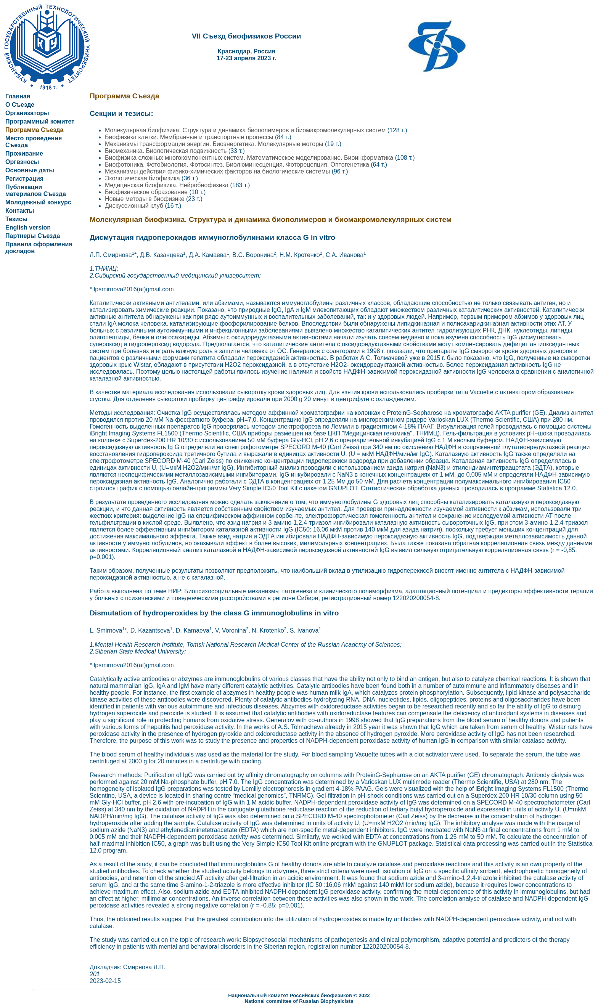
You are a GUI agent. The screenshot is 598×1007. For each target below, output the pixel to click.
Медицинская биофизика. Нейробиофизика (167, 185)
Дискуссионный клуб (135, 205)
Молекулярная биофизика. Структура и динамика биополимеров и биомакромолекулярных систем (246, 130)
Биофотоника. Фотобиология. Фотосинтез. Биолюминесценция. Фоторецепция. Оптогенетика (238, 164)
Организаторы (27, 113)
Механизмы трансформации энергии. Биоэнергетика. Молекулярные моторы (215, 144)
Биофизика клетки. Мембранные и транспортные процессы (190, 137)
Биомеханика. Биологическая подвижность (166, 151)
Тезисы (16, 219)
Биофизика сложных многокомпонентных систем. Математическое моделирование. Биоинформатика (250, 157)
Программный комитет (39, 121)
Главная (17, 96)
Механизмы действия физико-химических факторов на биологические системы (218, 171)
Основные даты (29, 170)
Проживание (24, 153)
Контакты (19, 210)
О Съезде (19, 104)
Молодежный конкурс (38, 202)
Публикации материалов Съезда (35, 190)
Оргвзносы (22, 162)
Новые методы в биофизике (145, 199)
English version (28, 227)
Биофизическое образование (147, 192)
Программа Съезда (34, 130)
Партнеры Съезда (32, 236)
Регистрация (24, 178)
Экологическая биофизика (143, 178)
